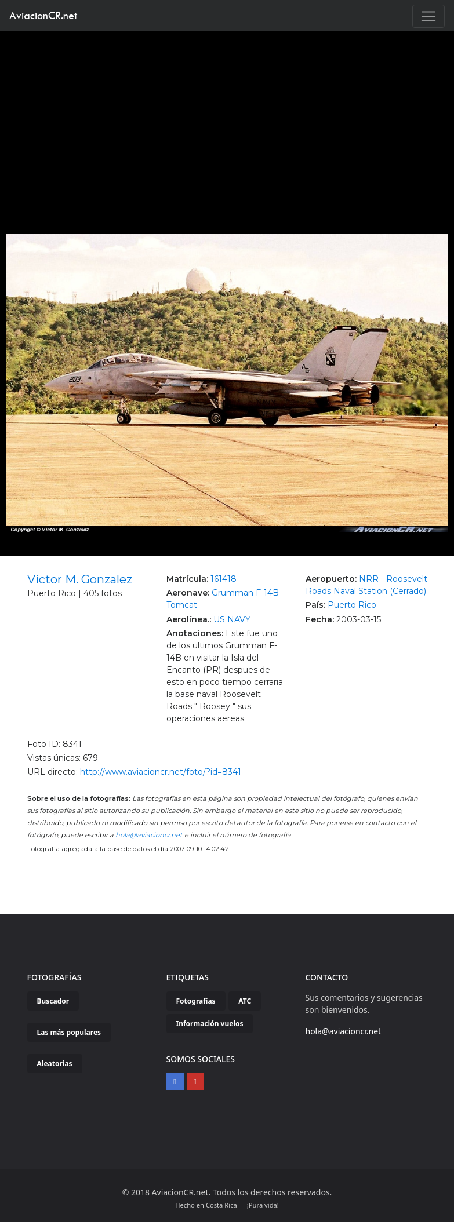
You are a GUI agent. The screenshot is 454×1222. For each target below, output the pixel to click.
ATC (244, 1001)
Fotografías (196, 1001)
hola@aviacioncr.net (149, 835)
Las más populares (69, 1032)
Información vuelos (210, 1023)
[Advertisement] (227, 118)
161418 (223, 579)
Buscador (53, 1001)
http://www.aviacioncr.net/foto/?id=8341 (160, 772)
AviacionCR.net (43, 15)
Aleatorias (54, 1063)
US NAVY (231, 619)
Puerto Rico (352, 605)
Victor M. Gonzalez (79, 579)
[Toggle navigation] (428, 16)
